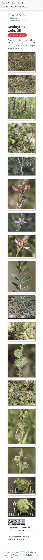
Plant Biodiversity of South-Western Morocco (14, 5)
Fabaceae (14, 18)
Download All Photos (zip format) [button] (20, 529)
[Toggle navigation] (38, 5)
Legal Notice (20, 555)
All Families (21, 15)
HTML (5, 557)
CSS (11, 557)
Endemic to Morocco (17, 35)
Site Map (34, 555)
